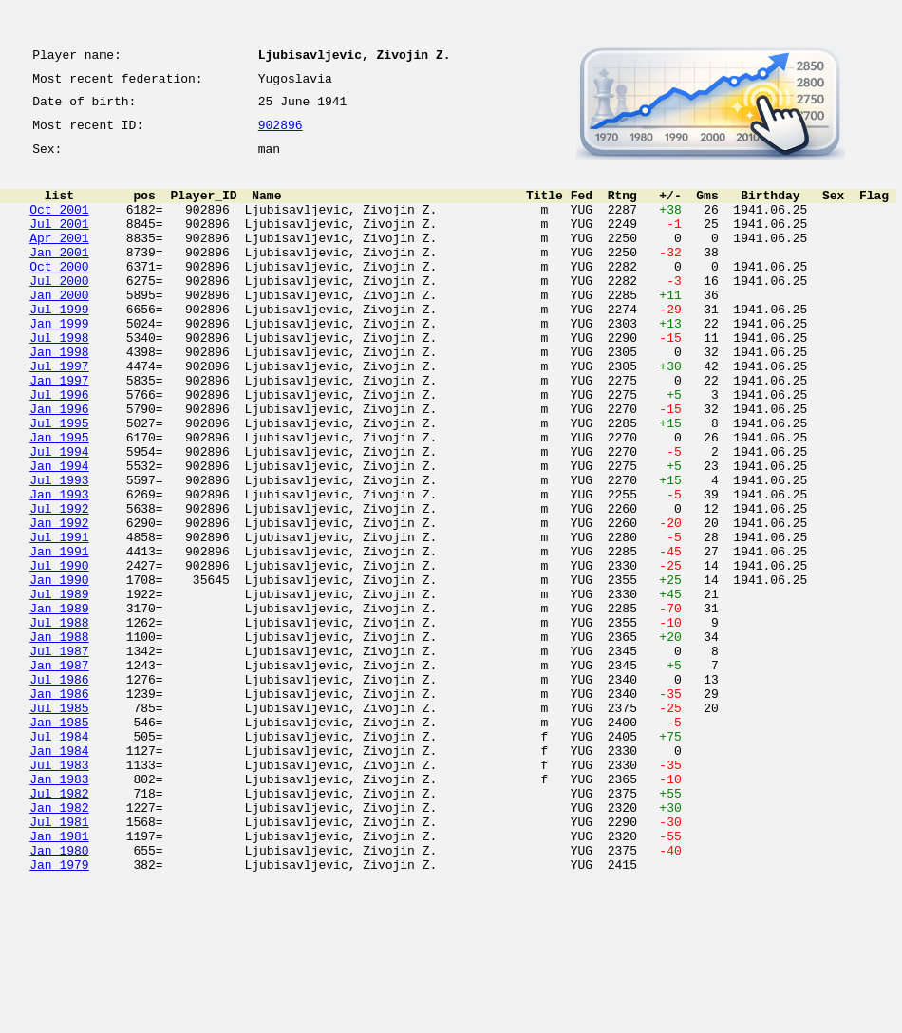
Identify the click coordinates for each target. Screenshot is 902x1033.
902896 (280, 134)
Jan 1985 (58, 841)
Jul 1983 (58, 892)
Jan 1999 (58, 362)
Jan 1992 (58, 601)
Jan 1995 (58, 499)
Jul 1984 (58, 858)
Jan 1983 (58, 909)
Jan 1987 (58, 772)
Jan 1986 (58, 807)
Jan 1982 (58, 943)
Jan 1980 (58, 995)
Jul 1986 (58, 789)
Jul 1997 (58, 414)
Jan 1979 (58, 1012)
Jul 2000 (58, 311)
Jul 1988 (58, 721)
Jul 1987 (58, 755)
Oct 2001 (58, 226)
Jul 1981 (58, 960)
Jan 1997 (58, 431)
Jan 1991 (58, 636)
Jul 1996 (58, 448)
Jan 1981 (58, 977)
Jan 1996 (58, 465)
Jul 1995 (58, 482)
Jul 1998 (58, 379)
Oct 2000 (58, 294)
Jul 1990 (58, 653)
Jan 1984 (58, 875)
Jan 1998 (58, 396)
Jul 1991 (58, 619)
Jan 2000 (58, 328)
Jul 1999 (58, 345)
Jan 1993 (58, 567)
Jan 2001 (58, 277)
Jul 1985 (58, 824)
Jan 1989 (58, 704)
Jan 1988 (58, 738)
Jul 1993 (58, 550)
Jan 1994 (58, 533)
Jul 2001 (58, 243)
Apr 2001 (58, 260)
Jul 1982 (58, 926)
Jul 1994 (58, 516)
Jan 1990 (58, 670)
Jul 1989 (58, 687)
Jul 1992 (58, 584)
